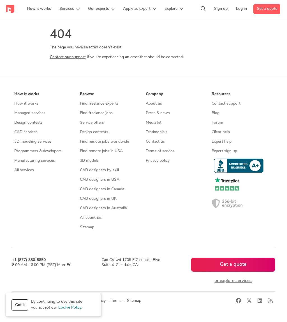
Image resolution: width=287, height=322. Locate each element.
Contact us (155, 142)
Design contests (28, 123)
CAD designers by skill (99, 170)
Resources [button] (221, 94)
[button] (69, 9)
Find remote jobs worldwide (104, 142)
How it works (26, 104)
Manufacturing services (34, 161)
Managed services (29, 113)
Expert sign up (224, 151)
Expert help (222, 142)
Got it (20, 305)
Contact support (226, 104)
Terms (116, 301)
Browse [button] (87, 94)
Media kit (153, 123)
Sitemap (87, 227)
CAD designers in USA (99, 180)
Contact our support (68, 57)
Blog (215, 113)
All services (24, 170)
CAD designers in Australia (103, 208)
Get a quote (267, 9)
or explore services (233, 281)
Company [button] (154, 94)
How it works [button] (26, 94)
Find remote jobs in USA (101, 151)
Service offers (92, 123)
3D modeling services (33, 142)
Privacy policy (158, 161)
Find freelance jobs (96, 113)
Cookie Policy (69, 307)
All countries (91, 218)
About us (154, 104)
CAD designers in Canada (102, 189)
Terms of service (160, 151)
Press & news (158, 113)
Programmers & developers (38, 151)
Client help (221, 132)
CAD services (26, 132)
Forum (217, 123)
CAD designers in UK (98, 199)
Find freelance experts (99, 104)
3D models (89, 161)
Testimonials (156, 132)
